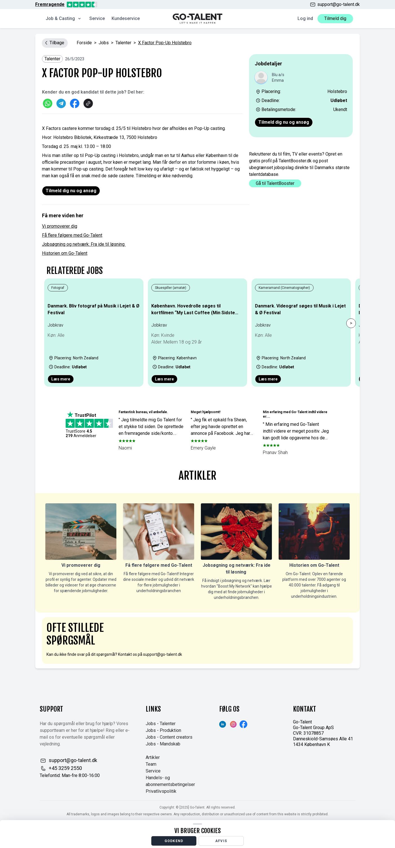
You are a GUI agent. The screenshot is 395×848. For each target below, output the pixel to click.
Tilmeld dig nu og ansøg (283, 122)
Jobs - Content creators (169, 737)
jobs (104, 42)
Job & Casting (64, 18)
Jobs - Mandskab (163, 744)
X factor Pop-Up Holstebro (165, 42)
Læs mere (60, 379)
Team (151, 764)
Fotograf (57, 288)
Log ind (305, 18)
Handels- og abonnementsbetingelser (170, 781)
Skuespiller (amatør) (170, 288)
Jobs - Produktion (163, 730)
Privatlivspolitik (161, 791)
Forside (84, 42)
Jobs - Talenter (161, 723)
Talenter (123, 42)
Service (97, 18)
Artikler (153, 757)
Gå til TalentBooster (275, 183)
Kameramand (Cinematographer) (284, 288)
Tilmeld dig (335, 18)
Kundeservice (126, 18)
